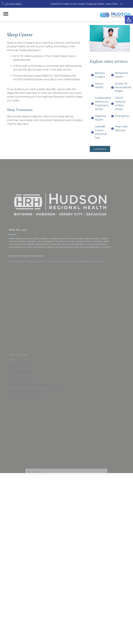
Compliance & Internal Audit (58, 298)
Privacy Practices (98, 298)
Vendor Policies (39, 298)
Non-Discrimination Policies (20, 298)
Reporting (86, 298)
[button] (129, 20)
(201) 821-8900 (12, 4)
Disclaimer (76, 298)
